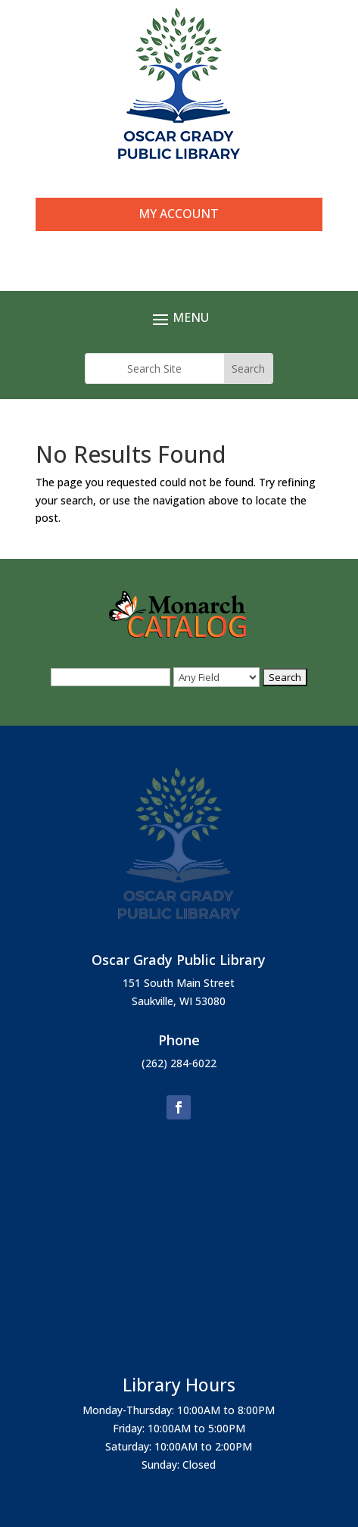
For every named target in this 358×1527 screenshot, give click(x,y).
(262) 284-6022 (179, 1063)
